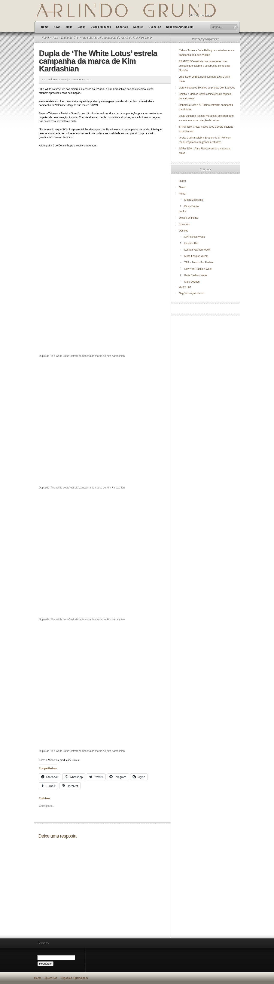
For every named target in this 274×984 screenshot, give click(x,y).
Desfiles (138, 26)
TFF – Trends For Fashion (199, 262)
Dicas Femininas (101, 26)
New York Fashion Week (198, 268)
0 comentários (75, 79)
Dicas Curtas (191, 206)
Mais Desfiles (192, 281)
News (57, 26)
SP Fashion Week (194, 236)
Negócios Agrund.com (180, 26)
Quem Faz (155, 26)
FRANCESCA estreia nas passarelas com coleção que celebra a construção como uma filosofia (204, 66)
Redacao (52, 79)
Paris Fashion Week (195, 275)
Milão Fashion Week (196, 256)
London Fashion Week (197, 249)
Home (44, 26)
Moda (69, 26)
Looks (81, 26)
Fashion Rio (191, 243)
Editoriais (122, 26)
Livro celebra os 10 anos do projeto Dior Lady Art (207, 87)
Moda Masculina (193, 199)
